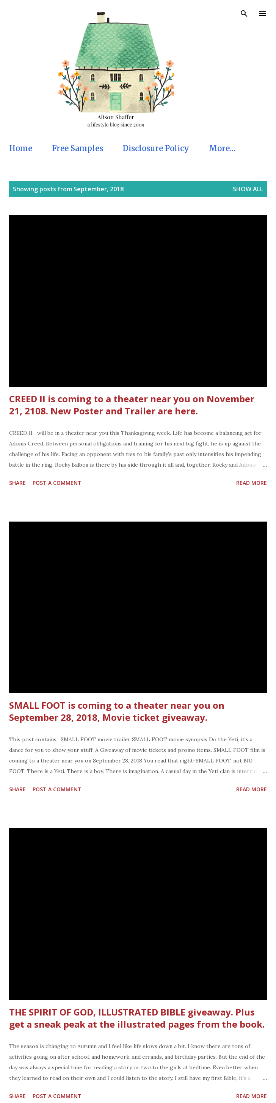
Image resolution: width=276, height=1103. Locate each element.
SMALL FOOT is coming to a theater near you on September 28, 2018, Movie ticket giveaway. (116, 711)
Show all (248, 189)
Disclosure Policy (156, 148)
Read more (251, 482)
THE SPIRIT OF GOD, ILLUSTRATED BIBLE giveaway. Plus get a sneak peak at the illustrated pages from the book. (137, 1018)
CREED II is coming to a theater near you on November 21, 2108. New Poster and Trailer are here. (131, 404)
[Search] (244, 13)
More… (222, 148)
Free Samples (77, 148)
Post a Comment (57, 482)
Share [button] (17, 482)
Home (20, 148)
